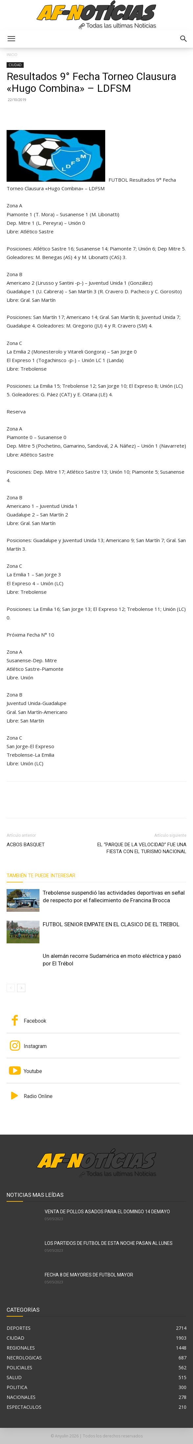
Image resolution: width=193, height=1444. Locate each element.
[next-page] (21, 988)
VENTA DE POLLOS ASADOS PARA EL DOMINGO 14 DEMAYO (107, 1211)
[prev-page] (11, 988)
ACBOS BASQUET (26, 845)
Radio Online (38, 1096)
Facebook (35, 1021)
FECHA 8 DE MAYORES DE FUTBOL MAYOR (89, 1274)
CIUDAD (15, 65)
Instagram (35, 1046)
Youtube (33, 1071)
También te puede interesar (41, 876)
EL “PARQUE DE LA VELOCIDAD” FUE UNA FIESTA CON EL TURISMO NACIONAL (141, 848)
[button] (11, 39)
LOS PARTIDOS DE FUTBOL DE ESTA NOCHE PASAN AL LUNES (109, 1243)
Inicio (12, 54)
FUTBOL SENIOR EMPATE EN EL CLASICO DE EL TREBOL (111, 924)
